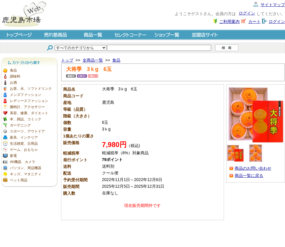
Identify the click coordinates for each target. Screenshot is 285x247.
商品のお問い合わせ (253, 168)
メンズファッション (25, 95)
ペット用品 (18, 180)
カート (254, 21)
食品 (13, 70)
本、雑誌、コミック (25, 119)
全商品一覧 (93, 60)
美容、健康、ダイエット (29, 113)
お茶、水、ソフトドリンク (31, 89)
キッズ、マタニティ (25, 174)
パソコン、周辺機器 (25, 168)
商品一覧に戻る (249, 175)
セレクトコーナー (130, 34)
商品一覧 (93, 34)
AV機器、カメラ (22, 162)
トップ (67, 60)
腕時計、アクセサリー (27, 107)
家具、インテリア (24, 137)
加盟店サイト (204, 34)
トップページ (18, 34)
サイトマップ (273, 4)
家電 (13, 156)
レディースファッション (29, 101)
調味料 (15, 76)
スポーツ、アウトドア (27, 131)
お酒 (13, 82)
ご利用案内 (229, 21)
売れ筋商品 (55, 34)
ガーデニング (20, 125)
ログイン (247, 13)
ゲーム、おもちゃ (24, 150)
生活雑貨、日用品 (24, 144)
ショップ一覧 (167, 34)
